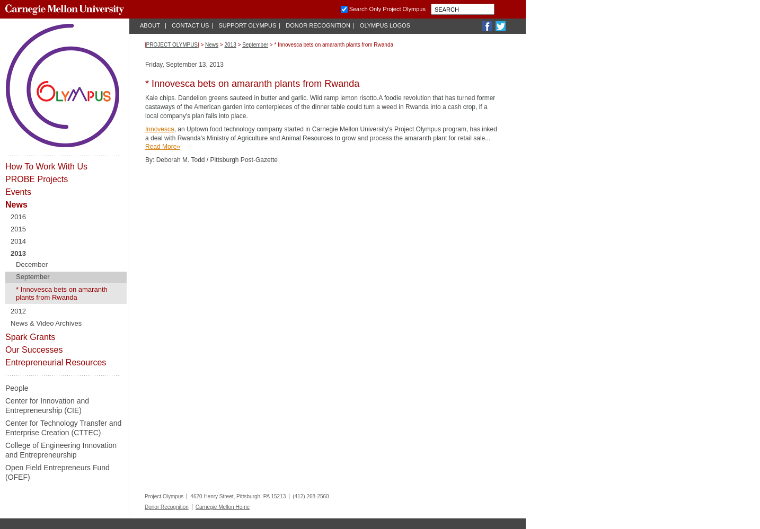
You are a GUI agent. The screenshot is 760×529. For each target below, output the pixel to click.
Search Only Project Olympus (387, 9)
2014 (18, 241)
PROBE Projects (36, 179)
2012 (18, 311)
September (33, 277)
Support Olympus (247, 25)
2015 (18, 229)
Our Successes (34, 349)
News (16, 204)
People (17, 388)
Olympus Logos (385, 25)
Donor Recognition (318, 25)
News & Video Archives (46, 323)
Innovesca (159, 129)
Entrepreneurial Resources (55, 362)
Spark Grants (30, 337)
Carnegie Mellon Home (223, 507)
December (32, 264)
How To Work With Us (46, 166)
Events (18, 191)
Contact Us (190, 25)
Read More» (162, 146)
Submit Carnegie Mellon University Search (501, 9)
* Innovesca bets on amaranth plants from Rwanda (62, 293)
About (150, 25)
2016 (18, 217)
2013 (18, 253)
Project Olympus (172, 45)
